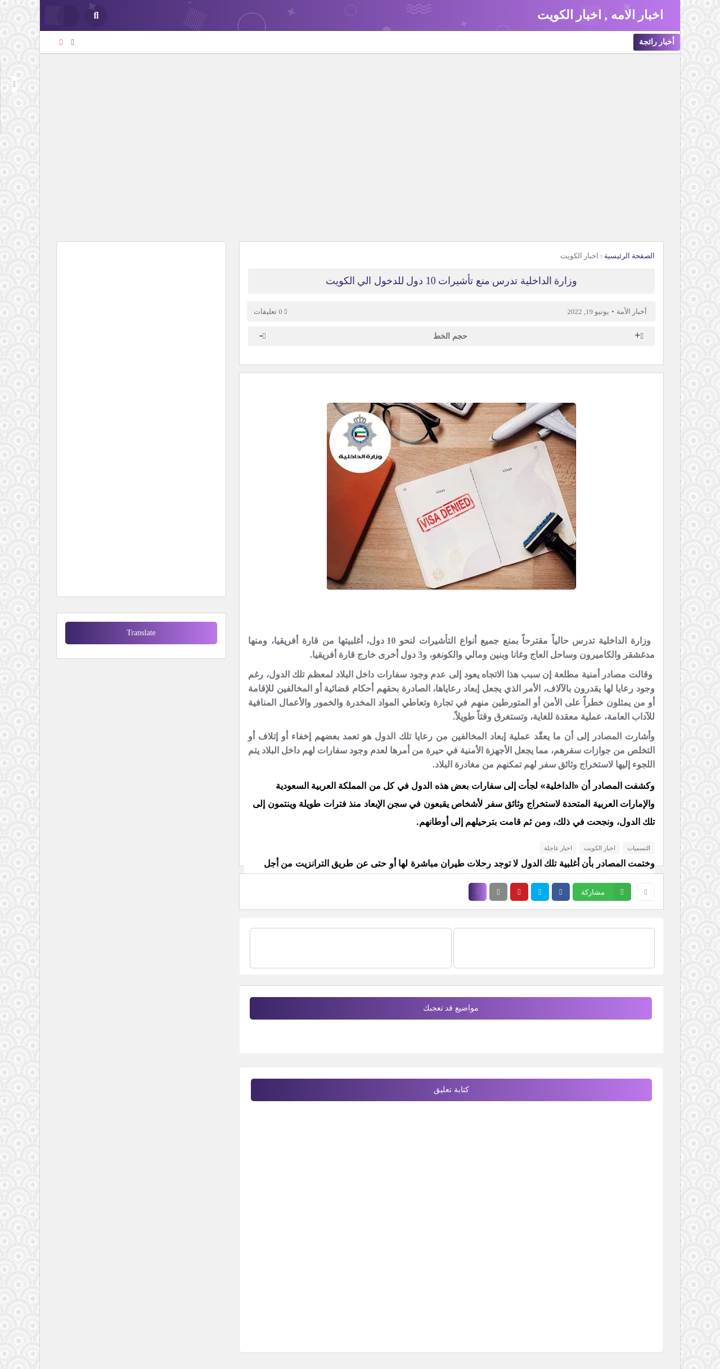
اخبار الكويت (579, 256)
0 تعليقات (268, 311)
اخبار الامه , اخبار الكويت (600, 15)
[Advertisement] (360, 146)
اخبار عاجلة (558, 848)
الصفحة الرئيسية (629, 256)
